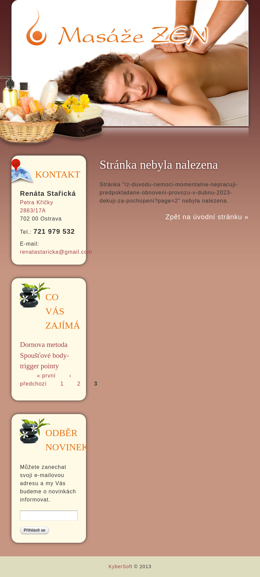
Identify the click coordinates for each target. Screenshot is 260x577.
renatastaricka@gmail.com (56, 252)
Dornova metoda (44, 345)
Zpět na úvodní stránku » (207, 217)
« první (46, 375)
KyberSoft (120, 566)
